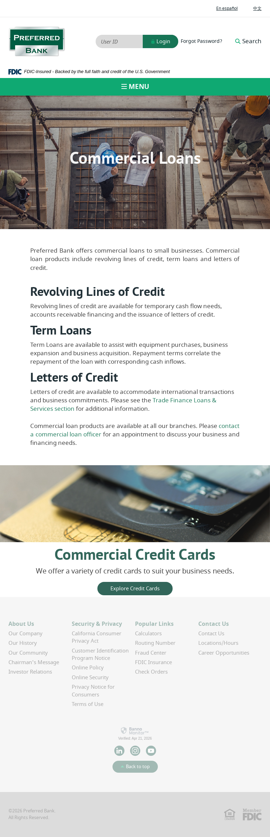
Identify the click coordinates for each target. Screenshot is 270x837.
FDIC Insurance (153, 662)
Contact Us (211, 633)
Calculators (148, 633)
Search (248, 41)
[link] (135, 733)
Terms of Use (87, 704)
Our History (22, 643)
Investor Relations (30, 672)
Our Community (28, 653)
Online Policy (88, 667)
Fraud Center (150, 653)
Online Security (90, 677)
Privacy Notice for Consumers (93, 690)
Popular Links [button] (154, 624)
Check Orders (151, 672)
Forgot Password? (201, 41)
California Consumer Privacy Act (96, 637)
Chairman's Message (33, 662)
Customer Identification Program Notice (100, 654)
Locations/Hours (218, 643)
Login (160, 41)
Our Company (25, 633)
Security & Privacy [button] (97, 624)
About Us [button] (21, 624)
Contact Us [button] (213, 624)
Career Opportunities (223, 653)
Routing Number (155, 643)
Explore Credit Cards (135, 588)
